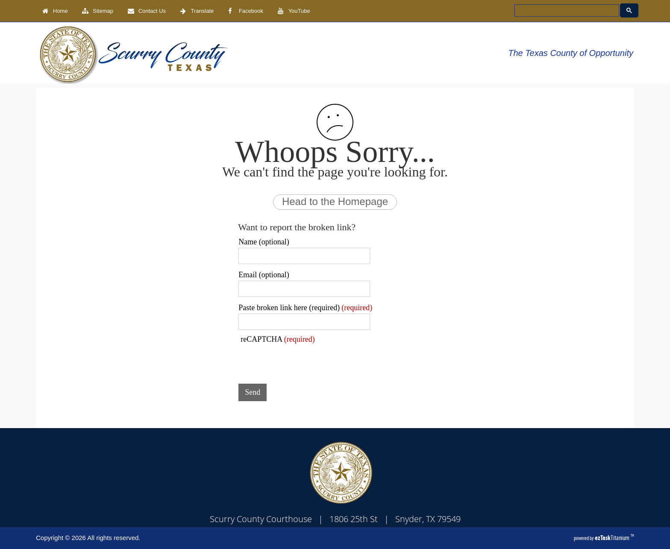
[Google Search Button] (629, 10)
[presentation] (303, 360)
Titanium (613, 538)
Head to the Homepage (335, 201)
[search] (566, 11)
